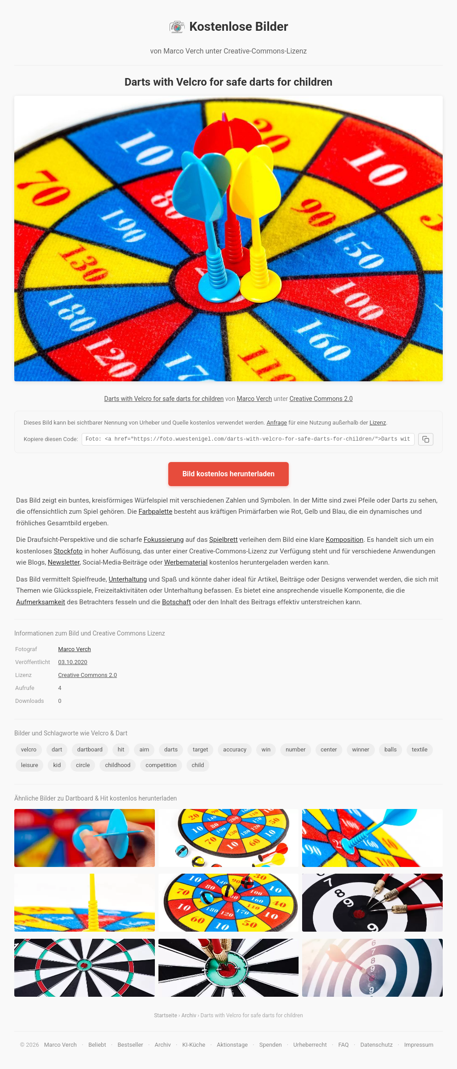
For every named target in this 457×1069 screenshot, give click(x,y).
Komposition (345, 541)
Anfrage (276, 422)
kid (57, 766)
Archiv (188, 1017)
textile (420, 750)
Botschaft (176, 603)
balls (390, 750)
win (266, 750)
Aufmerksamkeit (40, 603)
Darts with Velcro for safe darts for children (164, 398)
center (329, 750)
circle (83, 766)
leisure (29, 766)
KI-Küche (194, 1046)
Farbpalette (155, 513)
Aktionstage (232, 1046)
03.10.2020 (72, 663)
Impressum (418, 1046)
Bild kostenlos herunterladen (229, 475)
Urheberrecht (310, 1046)
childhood (117, 766)
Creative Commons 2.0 (321, 398)
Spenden (270, 1046)
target (200, 750)
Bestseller (130, 1046)
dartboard (90, 750)
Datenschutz (376, 1046)
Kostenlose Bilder (228, 27)
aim (144, 750)
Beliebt (97, 1046)
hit (121, 750)
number (295, 750)
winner (361, 750)
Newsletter (63, 564)
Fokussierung (164, 541)
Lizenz (378, 422)
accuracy (234, 750)
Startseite (165, 1017)
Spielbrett (223, 541)
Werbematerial (186, 564)
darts (171, 750)
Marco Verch (254, 398)
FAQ (343, 1046)
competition (160, 766)
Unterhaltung (127, 581)
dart (57, 750)
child (198, 766)
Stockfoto (68, 553)
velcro (29, 750)
